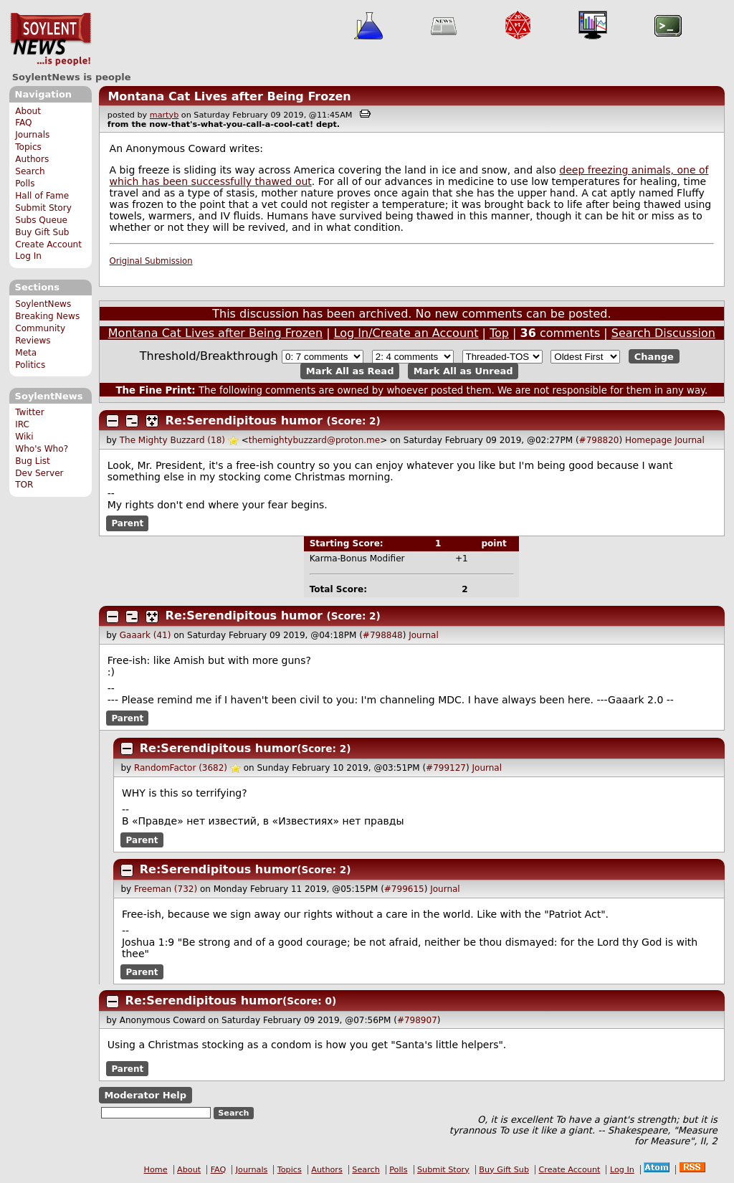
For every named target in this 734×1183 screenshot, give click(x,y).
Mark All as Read (350, 371)
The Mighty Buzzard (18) (172, 440)
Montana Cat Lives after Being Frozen (229, 96)
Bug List (32, 461)
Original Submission (151, 261)
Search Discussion (663, 333)
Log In (28, 256)
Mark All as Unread (463, 371)
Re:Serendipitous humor (244, 420)
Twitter (29, 412)
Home (156, 1169)
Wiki (24, 437)
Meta (26, 353)
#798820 (599, 440)
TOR (24, 485)
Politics (30, 365)
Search (30, 171)
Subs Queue (41, 220)
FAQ (23, 123)
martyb (164, 115)
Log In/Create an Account (406, 333)
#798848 (383, 635)
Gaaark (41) (145, 635)
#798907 (417, 1020)
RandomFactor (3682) (180, 768)
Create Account (48, 244)
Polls (24, 184)
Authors (32, 159)
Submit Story (43, 208)
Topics (28, 147)
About (28, 111)
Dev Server (39, 473)
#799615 (404, 889)
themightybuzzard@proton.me (314, 440)
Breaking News (47, 316)
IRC (22, 424)
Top (499, 333)
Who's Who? (41, 449)
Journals (32, 135)
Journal (690, 440)
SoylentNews (50, 39)
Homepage (648, 440)
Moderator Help (145, 1095)
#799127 (446, 768)
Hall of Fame (42, 196)
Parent (127, 523)
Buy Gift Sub (42, 232)
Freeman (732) (165, 889)
